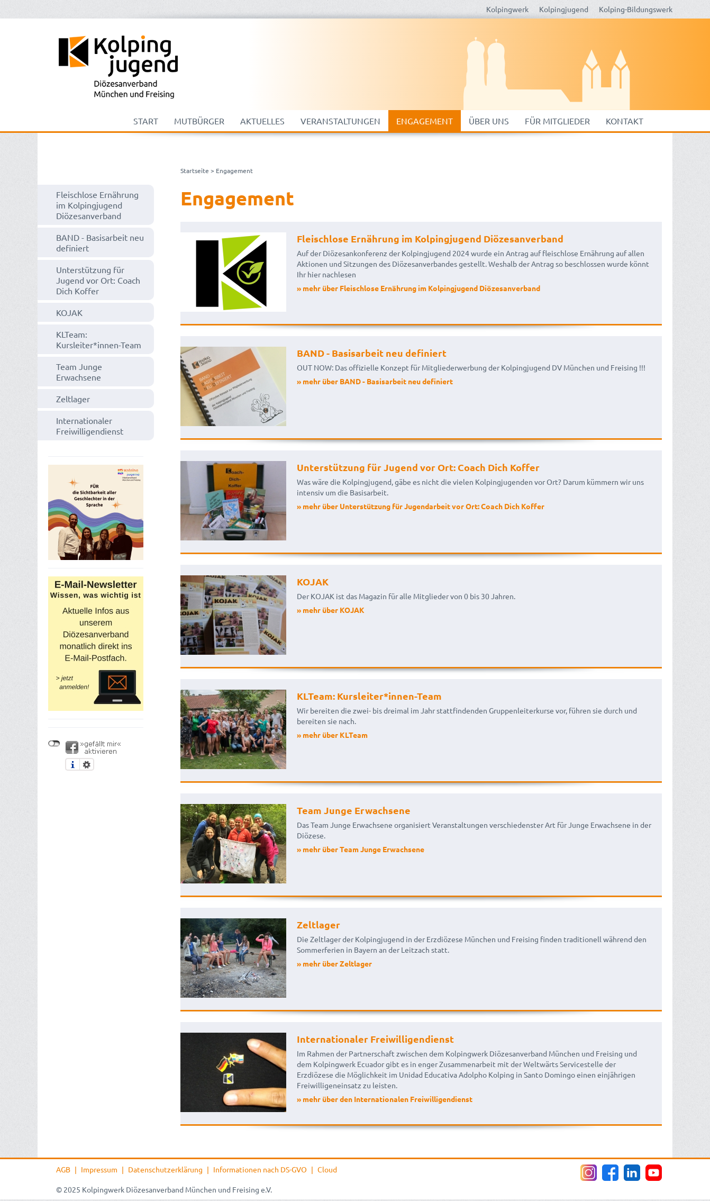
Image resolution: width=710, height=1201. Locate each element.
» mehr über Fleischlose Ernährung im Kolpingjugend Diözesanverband (418, 288)
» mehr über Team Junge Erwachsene (360, 849)
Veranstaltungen (340, 120)
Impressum (99, 1169)
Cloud (327, 1169)
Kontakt (624, 120)
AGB (63, 1169)
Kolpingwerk (507, 9)
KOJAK (69, 312)
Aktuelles (262, 120)
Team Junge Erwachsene (79, 371)
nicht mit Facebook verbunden (54, 744)
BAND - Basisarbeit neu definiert (100, 242)
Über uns (489, 120)
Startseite (194, 170)
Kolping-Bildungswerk (635, 9)
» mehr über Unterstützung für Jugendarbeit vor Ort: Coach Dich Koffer (420, 506)
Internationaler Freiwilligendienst (89, 425)
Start (145, 120)
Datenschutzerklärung (165, 1169)
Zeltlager (73, 398)
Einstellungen (86, 764)
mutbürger (199, 120)
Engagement (424, 120)
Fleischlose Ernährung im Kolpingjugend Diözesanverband (97, 205)
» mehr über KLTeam (332, 734)
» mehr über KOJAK (331, 610)
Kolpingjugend (563, 9)
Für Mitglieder (557, 120)
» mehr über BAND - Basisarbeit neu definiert (375, 381)
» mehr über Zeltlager (334, 963)
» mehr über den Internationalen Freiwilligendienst (384, 1099)
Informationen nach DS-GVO (260, 1169)
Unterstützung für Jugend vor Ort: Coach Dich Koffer (98, 280)
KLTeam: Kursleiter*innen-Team (98, 339)
